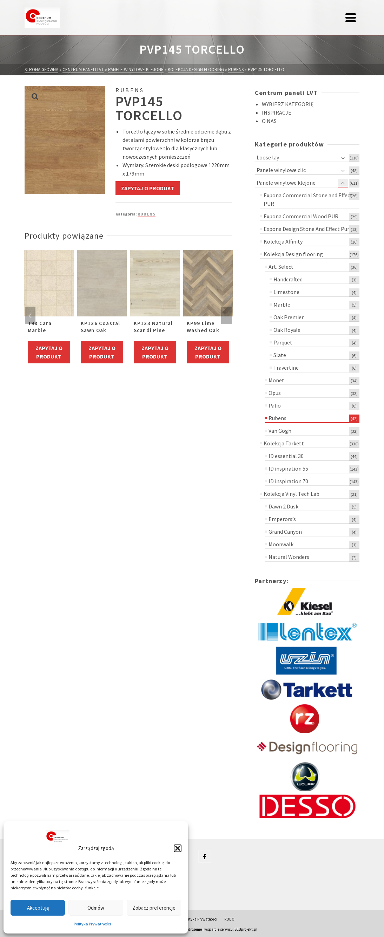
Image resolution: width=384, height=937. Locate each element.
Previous (30, 315)
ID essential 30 (286, 455)
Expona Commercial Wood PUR (301, 216)
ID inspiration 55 (288, 468)
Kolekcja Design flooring (293, 254)
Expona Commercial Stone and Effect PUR (308, 199)
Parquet (282, 342)
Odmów (95, 907)
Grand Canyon (285, 531)
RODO (229, 919)
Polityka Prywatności (92, 923)
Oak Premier (288, 317)
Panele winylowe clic (281, 169)
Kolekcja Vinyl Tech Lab (291, 493)
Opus (275, 392)
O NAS (269, 120)
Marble (281, 304)
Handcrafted (288, 279)
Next (226, 315)
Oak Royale (286, 329)
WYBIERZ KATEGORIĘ (287, 104)
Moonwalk (281, 544)
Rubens (146, 214)
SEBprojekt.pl (245, 929)
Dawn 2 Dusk (283, 506)
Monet (276, 380)
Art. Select (281, 266)
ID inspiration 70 (288, 481)
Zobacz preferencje (154, 907)
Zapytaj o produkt (147, 188)
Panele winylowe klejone (286, 182)
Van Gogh (280, 430)
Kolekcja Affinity (283, 241)
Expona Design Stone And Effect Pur (306, 228)
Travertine (286, 367)
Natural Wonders (289, 556)
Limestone (286, 291)
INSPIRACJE (276, 112)
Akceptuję (38, 907)
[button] (177, 848)
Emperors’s (282, 518)
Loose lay (268, 157)
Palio (275, 405)
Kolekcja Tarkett (284, 443)
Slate (279, 354)
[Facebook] (204, 856)
